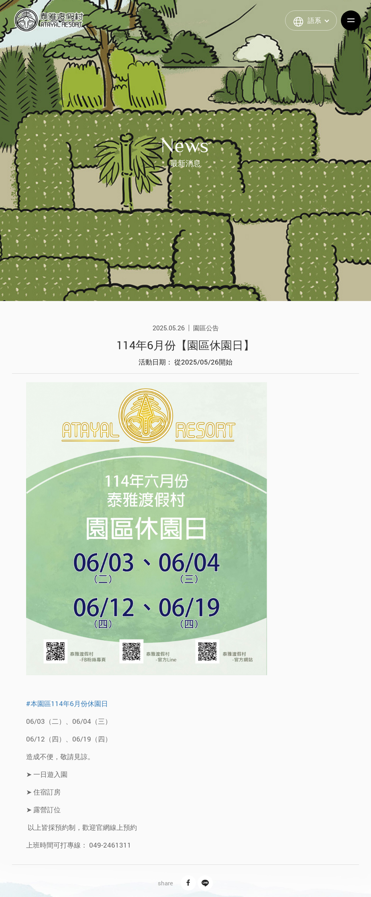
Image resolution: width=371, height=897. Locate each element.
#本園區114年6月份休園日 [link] (67, 703)
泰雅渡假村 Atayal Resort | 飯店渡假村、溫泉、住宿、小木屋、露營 (49, 20)
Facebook (188, 883)
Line (205, 883)
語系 (314, 20)
